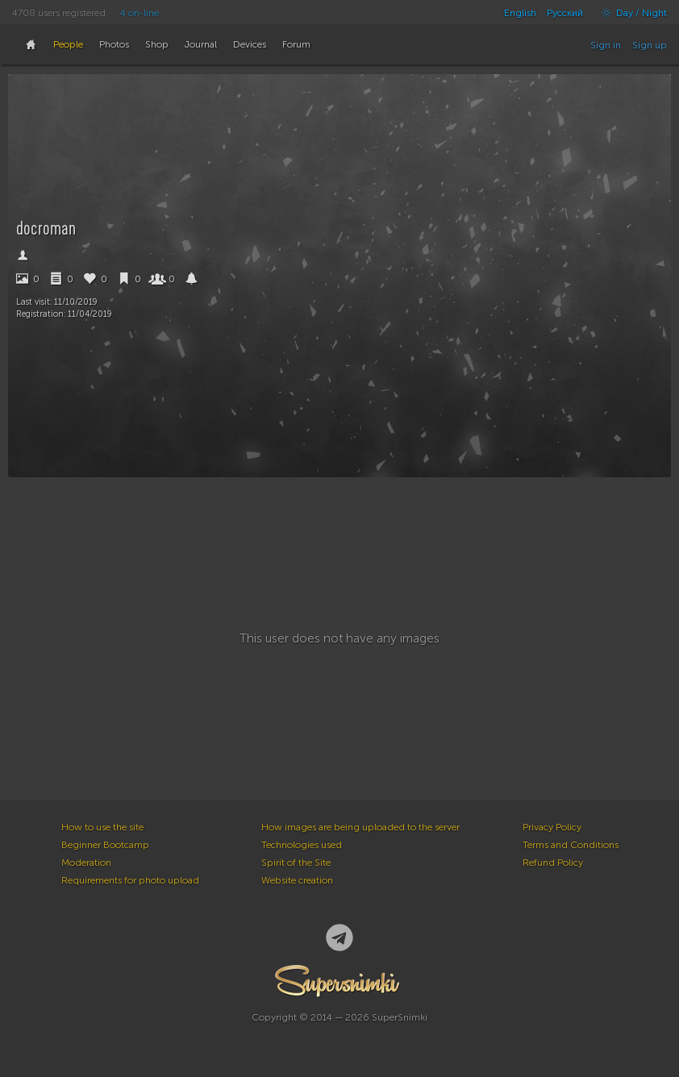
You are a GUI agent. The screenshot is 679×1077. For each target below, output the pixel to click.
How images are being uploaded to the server (360, 827)
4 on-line (139, 13)
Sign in (605, 45)
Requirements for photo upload (130, 880)
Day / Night (630, 13)
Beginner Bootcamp (105, 844)
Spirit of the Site (296, 862)
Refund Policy (553, 862)
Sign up (649, 45)
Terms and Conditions (571, 844)
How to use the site (102, 827)
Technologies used (301, 844)
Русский (565, 13)
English (520, 13)
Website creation (297, 880)
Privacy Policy (552, 827)
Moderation (86, 862)
